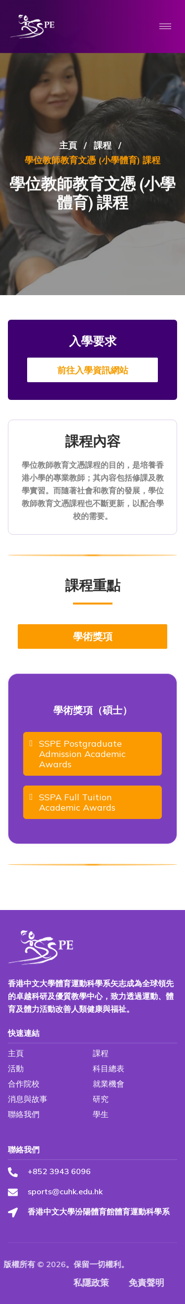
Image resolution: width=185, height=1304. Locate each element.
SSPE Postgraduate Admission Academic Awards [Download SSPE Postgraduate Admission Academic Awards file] (78, 754)
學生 (101, 1114)
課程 (102, 193)
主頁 (68, 193)
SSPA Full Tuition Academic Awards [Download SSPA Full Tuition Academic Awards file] (72, 802)
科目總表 (108, 1068)
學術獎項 (92, 636)
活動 (16, 1068)
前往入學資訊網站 (92, 370)
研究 (101, 1099)
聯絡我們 (23, 1114)
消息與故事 (27, 1099)
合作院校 (23, 1084)
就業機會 (108, 1084)
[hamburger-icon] (165, 26)
